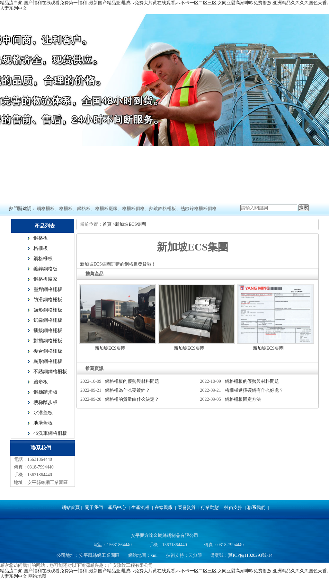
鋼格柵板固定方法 (243, 399)
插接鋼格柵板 (47, 330)
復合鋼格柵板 (47, 351)
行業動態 (210, 507)
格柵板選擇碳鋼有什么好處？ (254, 390)
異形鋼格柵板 (47, 361)
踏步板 (40, 381)
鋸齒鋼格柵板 (47, 320)
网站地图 (37, 576)
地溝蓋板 (43, 422)
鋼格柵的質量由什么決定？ (132, 399)
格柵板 (40, 248)
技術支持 (233, 507)
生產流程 (140, 507)
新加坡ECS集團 (130, 224)
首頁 (107, 224)
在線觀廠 (164, 507)
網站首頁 (71, 507)
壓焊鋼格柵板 (47, 289)
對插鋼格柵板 (47, 340)
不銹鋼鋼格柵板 (50, 371)
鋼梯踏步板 (45, 392)
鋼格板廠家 (45, 279)
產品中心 (117, 507)
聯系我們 (256, 507)
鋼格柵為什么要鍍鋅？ (127, 390)
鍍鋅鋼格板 (45, 268)
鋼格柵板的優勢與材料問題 (132, 381)
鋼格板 (40, 238)
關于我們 (94, 507)
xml (154, 555)
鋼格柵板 (43, 258)
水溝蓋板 (43, 412)
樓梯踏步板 (45, 402)
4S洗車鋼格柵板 (50, 433)
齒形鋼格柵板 (47, 309)
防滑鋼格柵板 (47, 299)
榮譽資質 (187, 507)
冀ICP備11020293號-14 (250, 555)
